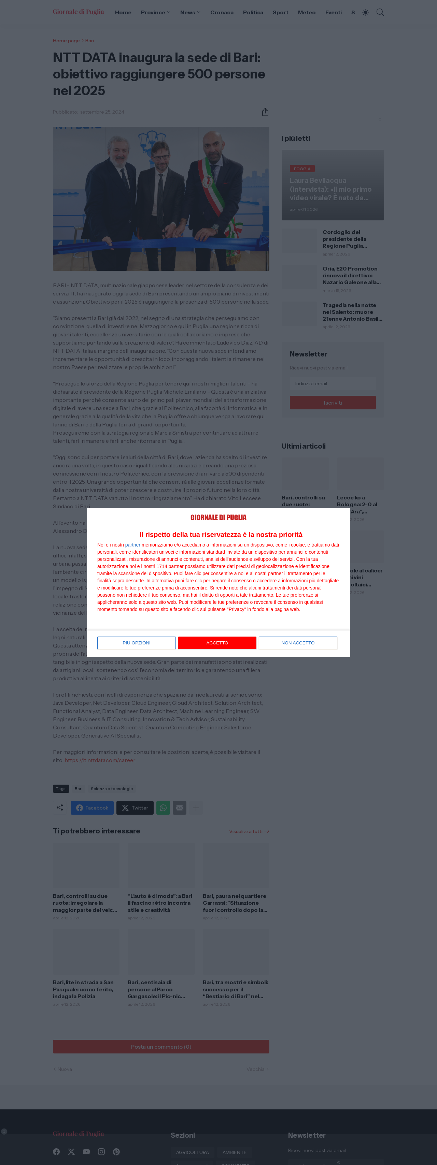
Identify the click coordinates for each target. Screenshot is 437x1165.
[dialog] (218, 582)
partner (132, 545)
